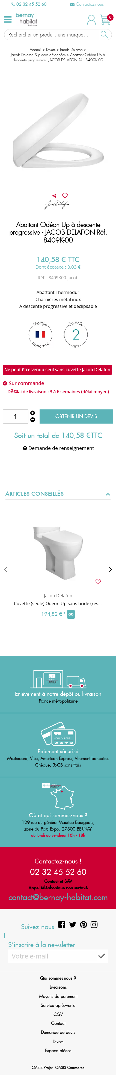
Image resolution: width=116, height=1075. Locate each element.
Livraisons (58, 987)
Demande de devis (58, 1032)
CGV (58, 1014)
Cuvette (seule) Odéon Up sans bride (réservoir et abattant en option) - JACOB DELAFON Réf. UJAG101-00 (58, 604)
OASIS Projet (42, 1067)
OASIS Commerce (69, 1067)
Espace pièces (58, 1050)
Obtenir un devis (76, 416)
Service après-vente (58, 1005)
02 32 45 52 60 (28, 4)
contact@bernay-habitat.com (58, 897)
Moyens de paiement (58, 996)
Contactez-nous (87, 4)
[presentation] (5, 569)
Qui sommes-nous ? (58, 978)
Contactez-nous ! (58, 861)
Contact (58, 1023)
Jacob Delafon (58, 596)
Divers (58, 1042)
